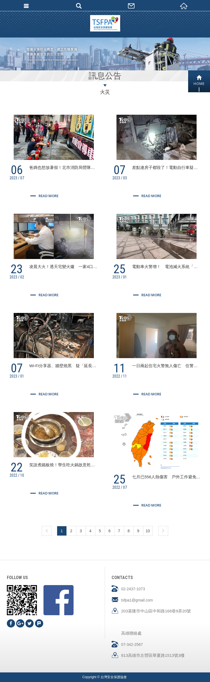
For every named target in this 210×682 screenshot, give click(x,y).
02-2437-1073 (133, 589)
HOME (199, 80)
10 (148, 531)
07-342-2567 (132, 644)
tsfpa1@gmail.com (137, 600)
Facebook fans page (58, 600)
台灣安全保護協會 (105, 23)
